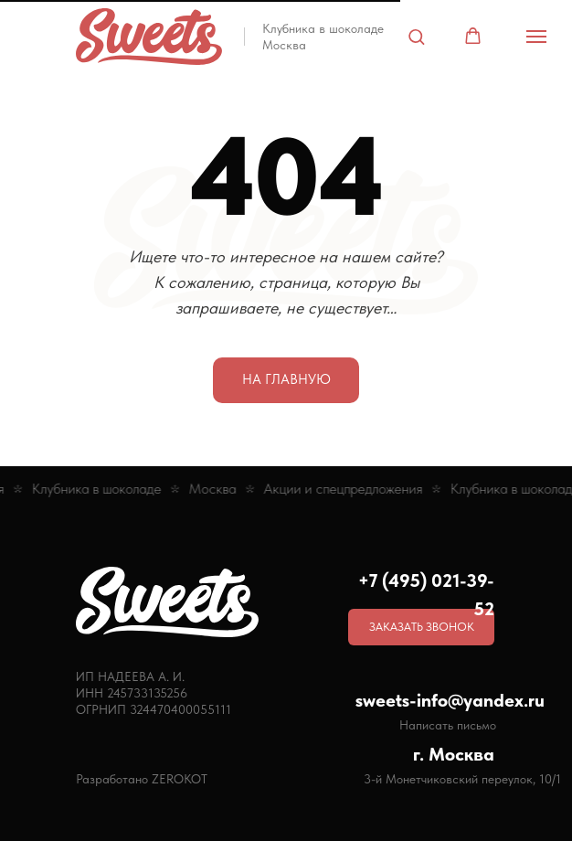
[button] (416, 36)
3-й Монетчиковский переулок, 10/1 (462, 779)
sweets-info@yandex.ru (450, 700)
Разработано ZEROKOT (141, 779)
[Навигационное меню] (536, 36)
